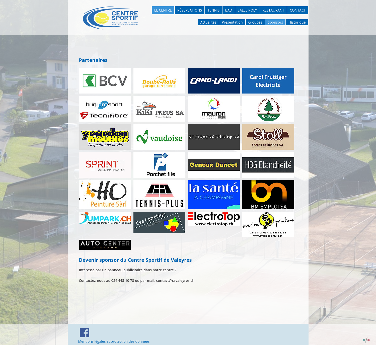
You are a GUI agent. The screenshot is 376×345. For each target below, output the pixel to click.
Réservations (189, 10)
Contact (298, 10)
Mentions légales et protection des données (114, 341)
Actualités (208, 22)
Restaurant (273, 10)
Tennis (213, 10)
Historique (297, 22)
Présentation (232, 22)
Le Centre (163, 10)
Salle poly (247, 10)
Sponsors (275, 22)
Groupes (255, 22)
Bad (228, 10)
